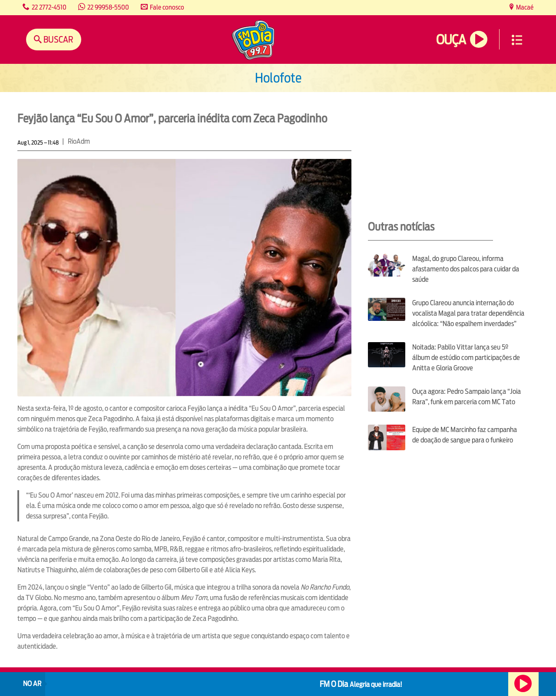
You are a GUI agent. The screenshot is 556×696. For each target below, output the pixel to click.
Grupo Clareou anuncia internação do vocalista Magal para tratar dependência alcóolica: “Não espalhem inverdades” (468, 313)
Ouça (451, 39)
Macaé (524, 7)
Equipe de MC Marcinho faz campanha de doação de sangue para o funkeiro (464, 435)
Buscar (57, 39)
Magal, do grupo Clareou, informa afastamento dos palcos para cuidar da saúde (465, 269)
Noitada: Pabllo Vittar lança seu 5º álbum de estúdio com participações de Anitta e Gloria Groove (466, 357)
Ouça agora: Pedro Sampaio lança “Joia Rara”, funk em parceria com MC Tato (466, 396)
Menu (517, 40)
